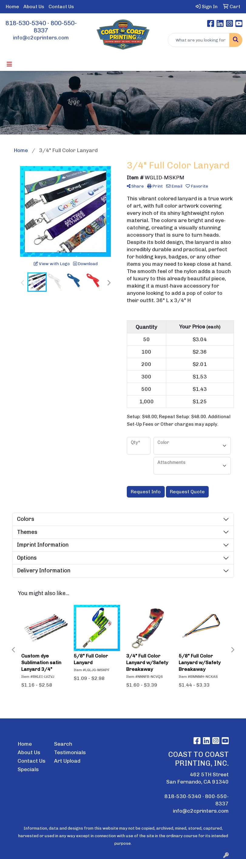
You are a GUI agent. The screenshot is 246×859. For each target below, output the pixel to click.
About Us (33, 6)
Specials (28, 769)
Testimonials (68, 752)
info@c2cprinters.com (41, 38)
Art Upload (67, 761)
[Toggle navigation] (9, 64)
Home (12, 6)
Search (63, 744)
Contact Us (61, 6)
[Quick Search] (199, 40)
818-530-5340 (25, 23)
